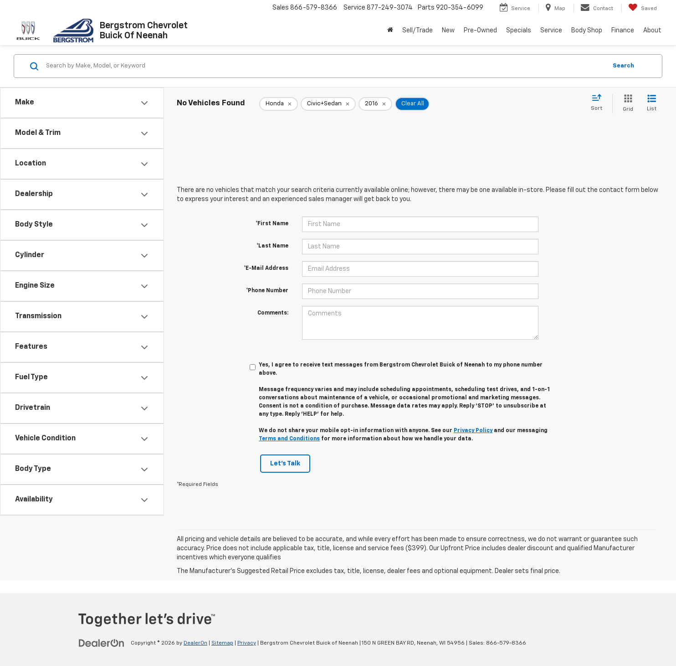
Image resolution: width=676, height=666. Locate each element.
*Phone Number (267, 291)
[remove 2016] (375, 104)
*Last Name (272, 246)
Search (623, 66)
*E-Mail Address (266, 268)
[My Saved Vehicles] (642, 8)
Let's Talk (285, 463)
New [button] (448, 30)
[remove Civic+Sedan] (328, 104)
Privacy (246, 643)
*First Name (272, 224)
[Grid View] (626, 104)
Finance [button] (622, 30)
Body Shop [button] (586, 30)
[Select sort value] (599, 103)
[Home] (390, 30)
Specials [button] (518, 30)
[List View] (651, 104)
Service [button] (551, 30)
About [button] (652, 30)
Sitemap (222, 643)
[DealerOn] (101, 643)
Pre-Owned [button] (480, 30)
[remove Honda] (278, 104)
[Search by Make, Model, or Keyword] (325, 66)
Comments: (272, 313)
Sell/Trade (417, 30)
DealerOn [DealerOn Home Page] (195, 643)
